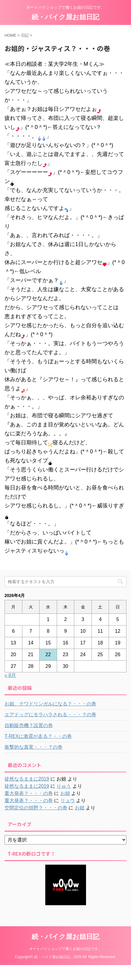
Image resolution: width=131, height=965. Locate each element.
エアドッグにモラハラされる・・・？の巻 (50, 714)
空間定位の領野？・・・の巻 (36, 807)
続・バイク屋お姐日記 (65, 17)
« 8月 (10, 675)
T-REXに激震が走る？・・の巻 (38, 736)
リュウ (67, 800)
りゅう (63, 786)
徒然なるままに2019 (27, 778)
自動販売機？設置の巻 (29, 725)
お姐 (65, 793)
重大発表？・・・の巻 (29, 793)
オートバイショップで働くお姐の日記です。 (65, 949)
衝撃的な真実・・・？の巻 (33, 747)
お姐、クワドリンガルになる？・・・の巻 (50, 703)
